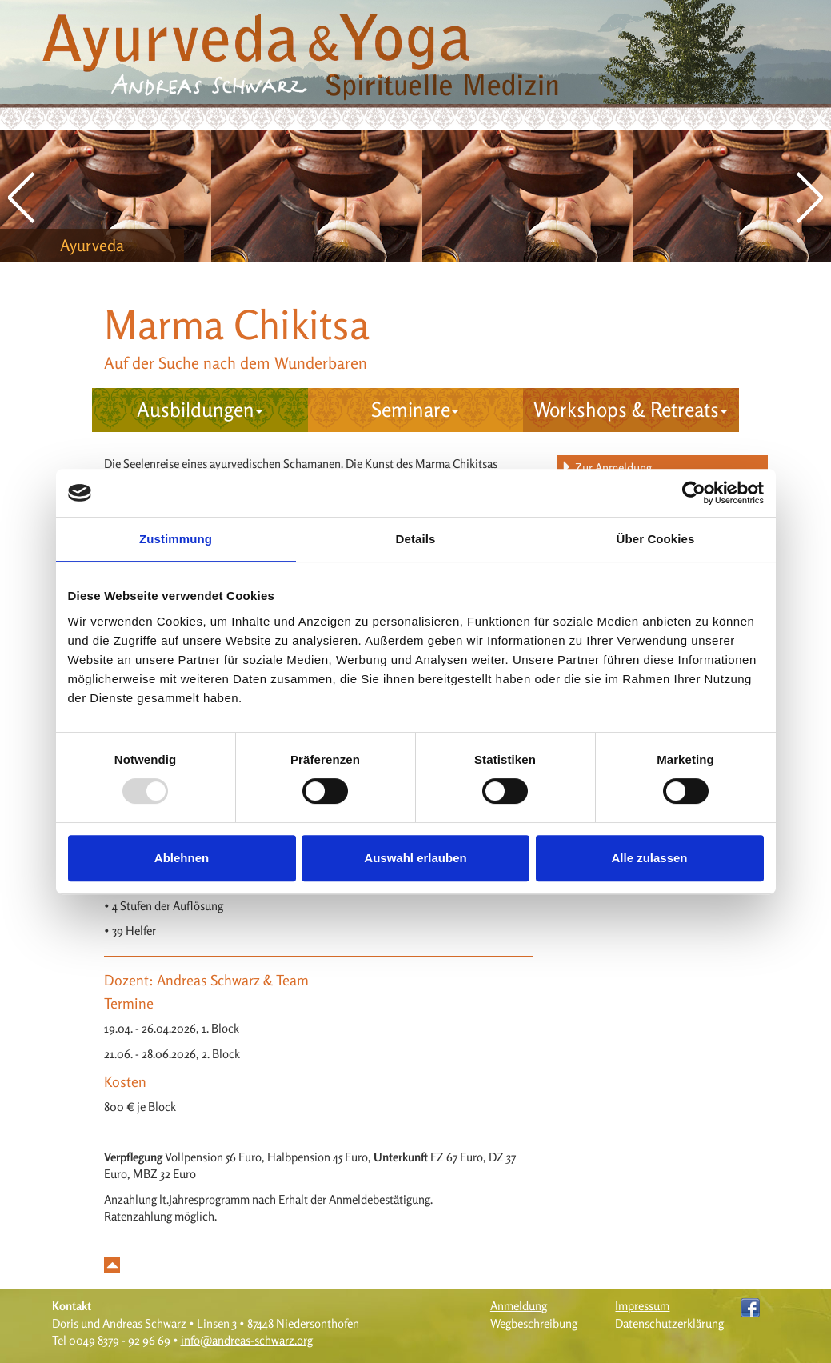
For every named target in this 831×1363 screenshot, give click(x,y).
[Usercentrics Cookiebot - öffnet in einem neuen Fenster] (694, 493)
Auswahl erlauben (415, 858)
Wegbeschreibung (533, 1323)
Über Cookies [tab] (656, 539)
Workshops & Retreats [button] (630, 410)
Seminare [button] (414, 410)
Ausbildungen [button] (199, 410)
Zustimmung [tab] (175, 539)
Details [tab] (416, 539)
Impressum (642, 1305)
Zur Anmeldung (606, 467)
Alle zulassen (649, 858)
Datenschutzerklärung (669, 1323)
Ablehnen (181, 858)
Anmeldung (518, 1305)
